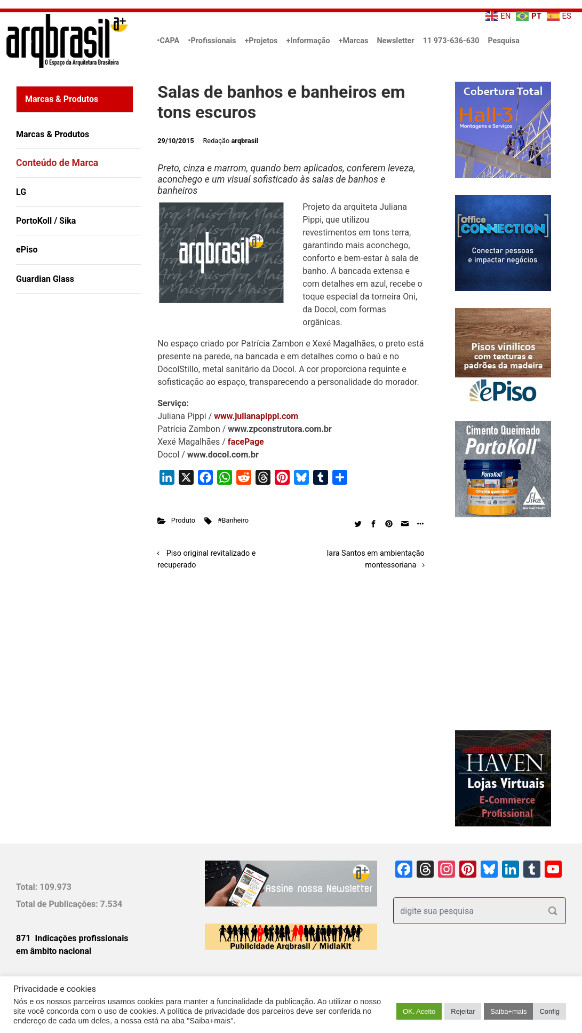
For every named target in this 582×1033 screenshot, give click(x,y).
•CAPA (168, 40)
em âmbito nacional (53, 951)
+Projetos (260, 40)
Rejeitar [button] (463, 1011)
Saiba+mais (508, 1011)
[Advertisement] (82, 411)
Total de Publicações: (58, 904)
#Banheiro (233, 520)
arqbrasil (244, 141)
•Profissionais (212, 40)
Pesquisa (503, 40)
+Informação (308, 40)
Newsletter (395, 40)
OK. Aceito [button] (419, 1011)
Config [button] (549, 1011)
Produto (183, 520)
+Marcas (354, 40)
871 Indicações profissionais (72, 938)
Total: (27, 887)
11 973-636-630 (451, 40)
